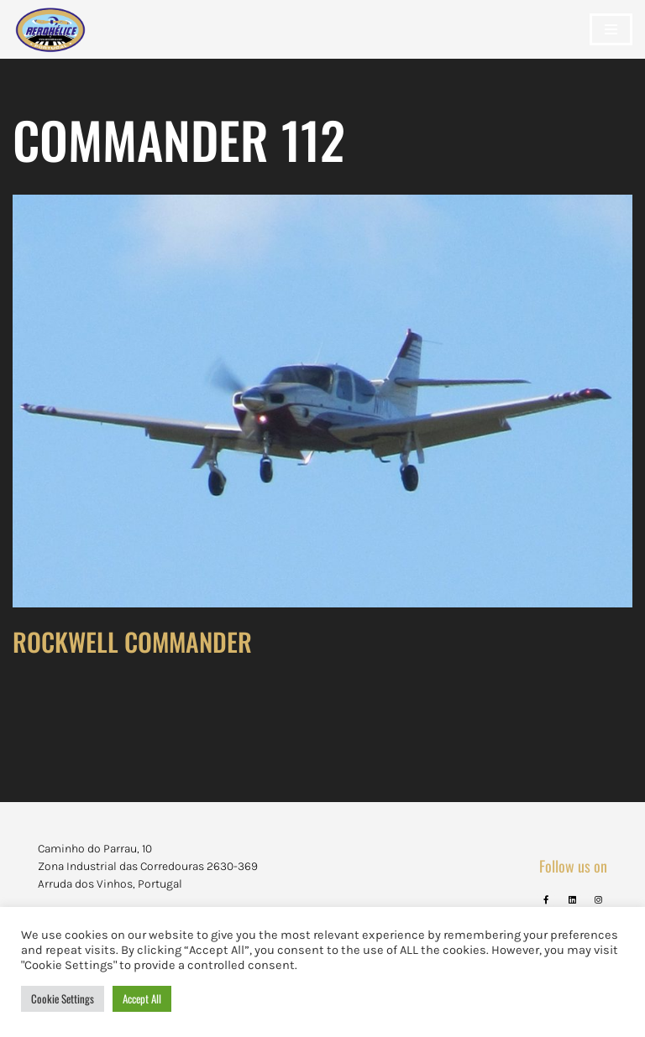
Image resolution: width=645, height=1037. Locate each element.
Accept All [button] (142, 998)
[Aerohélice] (50, 46)
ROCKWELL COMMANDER (132, 641)
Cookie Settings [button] (62, 998)
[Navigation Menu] (611, 29)
